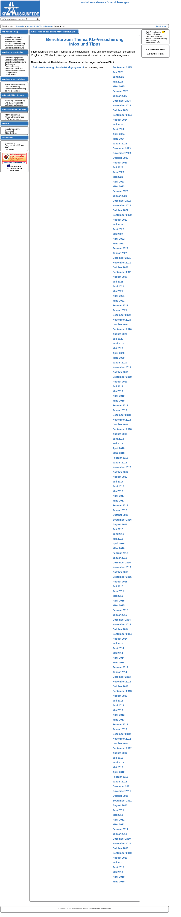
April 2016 (118, 543)
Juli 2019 (118, 386)
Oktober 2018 (120, 424)
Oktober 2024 (120, 110)
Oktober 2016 (120, 515)
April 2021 (118, 295)
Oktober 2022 (120, 210)
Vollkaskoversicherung (14, 48)
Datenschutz (74, 908)
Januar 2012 (120, 781)
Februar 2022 (120, 248)
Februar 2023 (120, 191)
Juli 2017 (118, 481)
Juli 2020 (118, 338)
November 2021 (122, 262)
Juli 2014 (118, 643)
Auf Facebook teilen (155, 49)
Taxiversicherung (12, 91)
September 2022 (122, 215)
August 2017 (120, 476)
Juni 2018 (118, 438)
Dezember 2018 (122, 415)
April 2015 (118, 600)
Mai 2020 (118, 348)
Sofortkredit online (154, 36)
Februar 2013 (120, 724)
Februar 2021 (120, 305)
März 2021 (118, 300)
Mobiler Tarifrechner (13, 39)
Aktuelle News (11, 133)
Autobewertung (152, 41)
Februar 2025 (120, 91)
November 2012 (122, 738)
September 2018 (122, 429)
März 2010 (118, 881)
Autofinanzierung (156, 32)
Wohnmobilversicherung (15, 89)
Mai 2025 (118, 81)
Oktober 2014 (120, 629)
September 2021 (122, 272)
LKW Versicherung (13, 119)
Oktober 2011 (120, 795)
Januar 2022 (120, 253)
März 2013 (118, 719)
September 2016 (122, 519)
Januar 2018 (120, 462)
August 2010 (120, 857)
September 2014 (122, 634)
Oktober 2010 (120, 848)
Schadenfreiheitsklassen (15, 70)
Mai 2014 (118, 653)
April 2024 (118, 134)
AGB (7, 147)
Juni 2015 (118, 591)
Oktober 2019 (120, 372)
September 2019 (122, 376)
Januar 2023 (120, 196)
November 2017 (122, 467)
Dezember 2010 (122, 838)
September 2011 (122, 800)
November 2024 (122, 105)
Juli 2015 (118, 586)
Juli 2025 (118, 72)
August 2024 (120, 119)
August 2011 (120, 805)
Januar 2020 (120, 362)
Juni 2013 (118, 705)
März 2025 (118, 86)
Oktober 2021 (120, 267)
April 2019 (118, 395)
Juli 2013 (118, 700)
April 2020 (118, 353)
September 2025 (122, 67)
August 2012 (120, 753)
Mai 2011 (118, 814)
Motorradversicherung (14, 117)
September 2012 (122, 748)
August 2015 (120, 581)
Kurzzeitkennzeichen (14, 68)
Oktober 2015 (120, 572)
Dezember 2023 (122, 148)
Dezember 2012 (122, 734)
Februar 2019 (120, 405)
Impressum (9, 143)
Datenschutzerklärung (14, 145)
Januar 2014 (120, 672)
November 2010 (122, 843)
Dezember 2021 (122, 257)
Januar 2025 (120, 96)
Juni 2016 (118, 534)
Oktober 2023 (120, 157)
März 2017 (118, 500)
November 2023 (122, 153)
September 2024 (122, 115)
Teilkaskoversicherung (14, 46)
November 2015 (122, 567)
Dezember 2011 (122, 786)
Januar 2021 (120, 310)
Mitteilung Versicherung (15, 101)
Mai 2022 (118, 234)
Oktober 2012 (120, 743)
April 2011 (118, 819)
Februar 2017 (120, 505)
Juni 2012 (118, 762)
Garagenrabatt (11, 72)
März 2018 (118, 453)
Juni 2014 (118, 648)
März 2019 (118, 400)
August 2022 (120, 219)
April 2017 (118, 495)
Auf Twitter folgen (155, 54)
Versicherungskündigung (15, 62)
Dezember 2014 (122, 619)
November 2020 (122, 319)
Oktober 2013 (120, 686)
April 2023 (118, 181)
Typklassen (10, 64)
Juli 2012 (118, 757)
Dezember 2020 (122, 315)
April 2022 (118, 238)
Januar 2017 (120, 510)
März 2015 (118, 605)
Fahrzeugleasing (153, 34)
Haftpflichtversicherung (15, 43)
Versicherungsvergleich (15, 37)
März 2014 (118, 662)
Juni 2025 (118, 76)
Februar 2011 (120, 829)
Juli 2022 (118, 224)
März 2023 (118, 186)
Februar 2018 (120, 457)
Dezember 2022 (122, 200)
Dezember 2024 (122, 100)
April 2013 (118, 714)
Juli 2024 (118, 124)
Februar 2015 (120, 610)
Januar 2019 (120, 410)
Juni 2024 (118, 129)
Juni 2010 (118, 867)
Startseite (20, 26)
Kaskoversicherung (13, 41)
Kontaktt (85, 908)
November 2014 (122, 624)
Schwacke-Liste (153, 43)
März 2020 (118, 357)
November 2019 (122, 367)
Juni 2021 (118, 286)
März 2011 (118, 824)
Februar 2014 (120, 667)
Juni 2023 (118, 172)
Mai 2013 (118, 710)
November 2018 (122, 419)
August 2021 (120, 276)
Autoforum (161, 26)
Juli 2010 (118, 862)
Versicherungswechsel (14, 60)
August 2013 (120, 695)
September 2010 (122, 853)
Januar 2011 (120, 834)
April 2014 (118, 657)
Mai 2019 (118, 391)
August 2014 (120, 638)
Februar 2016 (120, 553)
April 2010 (118, 876)
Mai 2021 (118, 291)
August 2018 (120, 434)
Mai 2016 (118, 538)
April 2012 (118, 772)
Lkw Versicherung (12, 87)
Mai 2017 (118, 491)
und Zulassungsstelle (14, 103)
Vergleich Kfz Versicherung (39, 26)
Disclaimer (9, 149)
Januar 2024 (120, 143)
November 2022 (122, 205)
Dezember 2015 (122, 562)
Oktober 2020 (120, 324)
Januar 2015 (120, 615)
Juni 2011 (118, 810)
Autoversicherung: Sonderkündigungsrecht (58, 67)
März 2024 (118, 138)
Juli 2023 (118, 167)
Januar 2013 (120, 729)
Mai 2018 (118, 443)
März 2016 (118, 548)
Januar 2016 (120, 557)
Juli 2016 (118, 529)
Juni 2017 (118, 486)
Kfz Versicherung (12, 115)
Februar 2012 (120, 776)
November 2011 (122, 791)
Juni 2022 (118, 229)
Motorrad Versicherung (15, 84)
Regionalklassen (12, 66)
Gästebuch (9, 131)
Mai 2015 (118, 595)
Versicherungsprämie (14, 58)
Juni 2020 (118, 343)
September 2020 (122, 329)
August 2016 (120, 524)
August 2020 (120, 334)
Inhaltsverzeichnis (12, 129)
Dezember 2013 (122, 676)
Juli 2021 (118, 281)
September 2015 (122, 576)
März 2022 (118, 243)
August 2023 (120, 162)
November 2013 (122, 681)
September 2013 (122, 691)
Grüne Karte (10, 75)
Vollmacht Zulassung (14, 105)
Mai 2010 (118, 872)
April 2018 (118, 448)
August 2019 (120, 381)
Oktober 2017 (120, 472)
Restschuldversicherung (156, 38)
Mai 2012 (118, 767)
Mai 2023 (118, 176)
